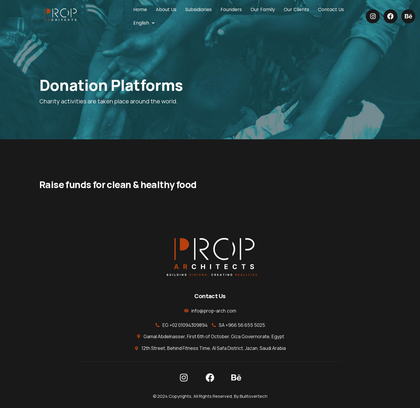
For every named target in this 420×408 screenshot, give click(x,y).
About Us (166, 9)
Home (140, 9)
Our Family (263, 9)
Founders (231, 9)
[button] (144, 23)
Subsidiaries (198, 9)
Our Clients (296, 9)
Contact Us (331, 9)
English (144, 23)
